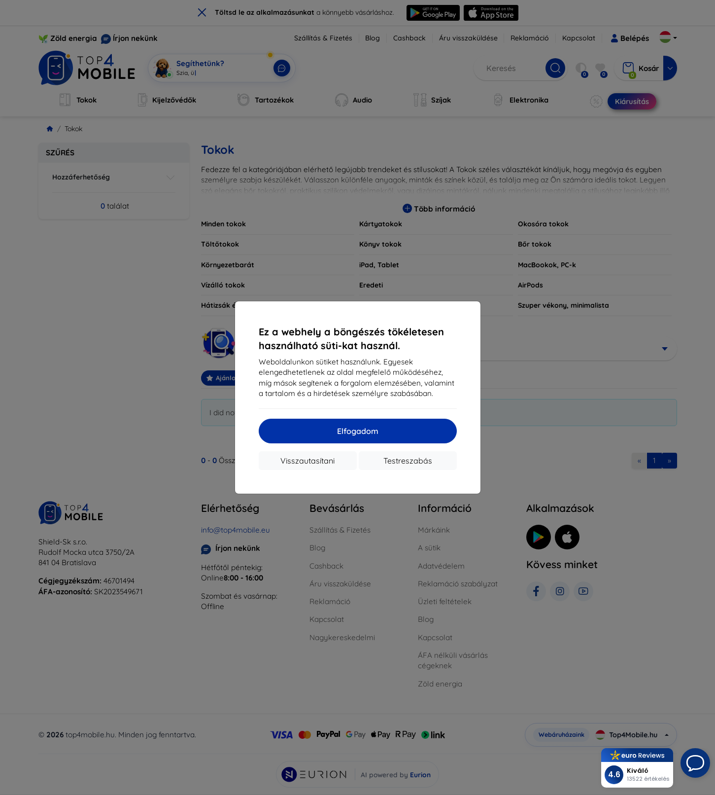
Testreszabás (407, 461)
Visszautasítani (307, 461)
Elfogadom (357, 431)
